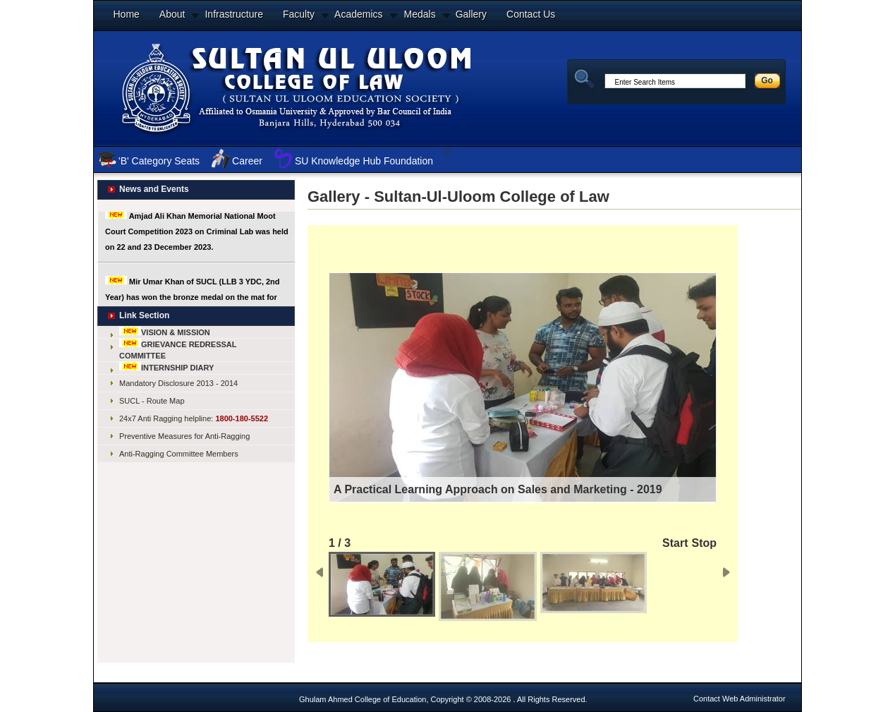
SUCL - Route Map (152, 401)
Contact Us (530, 14)
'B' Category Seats (159, 161)
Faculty (299, 14)
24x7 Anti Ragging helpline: (193, 418)
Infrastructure (233, 14)
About (172, 14)
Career (247, 161)
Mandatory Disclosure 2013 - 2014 (178, 383)
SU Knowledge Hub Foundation (364, 161)
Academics (358, 14)
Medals (420, 14)
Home (127, 14)
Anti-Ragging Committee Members (178, 453)
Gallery (471, 14)
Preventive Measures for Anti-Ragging (184, 436)
